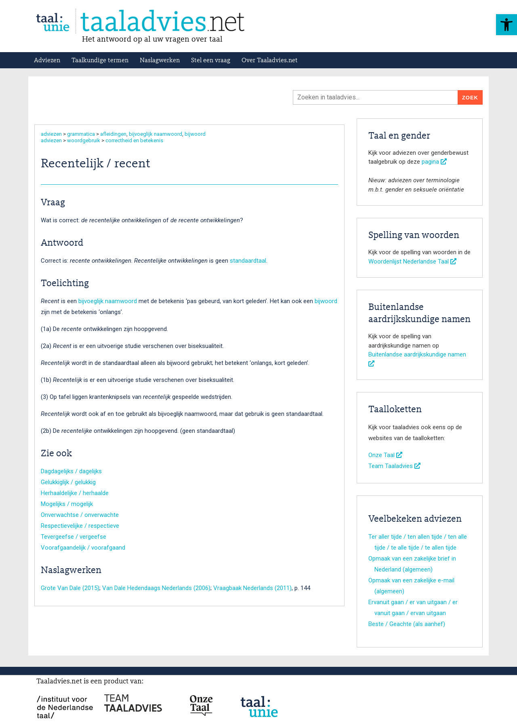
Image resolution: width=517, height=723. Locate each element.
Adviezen (47, 60)
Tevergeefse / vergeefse (73, 536)
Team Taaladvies (394, 466)
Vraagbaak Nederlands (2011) (252, 588)
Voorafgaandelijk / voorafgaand (83, 547)
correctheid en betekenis (134, 140)
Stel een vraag (210, 60)
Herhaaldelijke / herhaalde (75, 493)
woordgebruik (83, 140)
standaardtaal (248, 260)
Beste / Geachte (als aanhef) (406, 624)
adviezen (51, 134)
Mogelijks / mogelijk (67, 504)
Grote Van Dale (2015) (70, 588)
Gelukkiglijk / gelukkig (68, 482)
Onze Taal (385, 455)
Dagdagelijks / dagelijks (71, 471)
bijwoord (195, 134)
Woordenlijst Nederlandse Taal (412, 261)
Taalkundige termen (99, 60)
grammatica (81, 134)
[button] (506, 24)
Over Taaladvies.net (270, 60)
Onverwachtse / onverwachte (80, 515)
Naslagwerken (160, 60)
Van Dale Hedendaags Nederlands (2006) (156, 588)
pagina (434, 161)
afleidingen (113, 134)
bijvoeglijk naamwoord (155, 134)
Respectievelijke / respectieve (80, 525)
